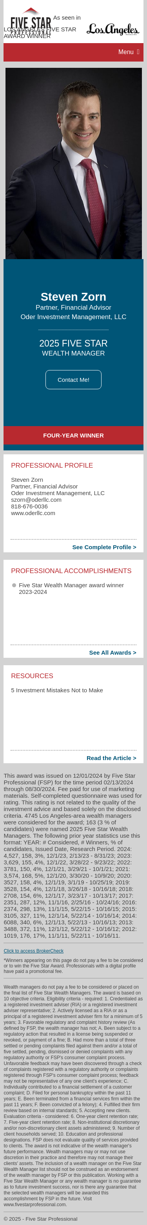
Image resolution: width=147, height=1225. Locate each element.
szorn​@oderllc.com (36, 499)
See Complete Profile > (104, 547)
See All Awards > (112, 652)
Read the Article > (111, 758)
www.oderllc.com (33, 513)
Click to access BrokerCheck (34, 951)
